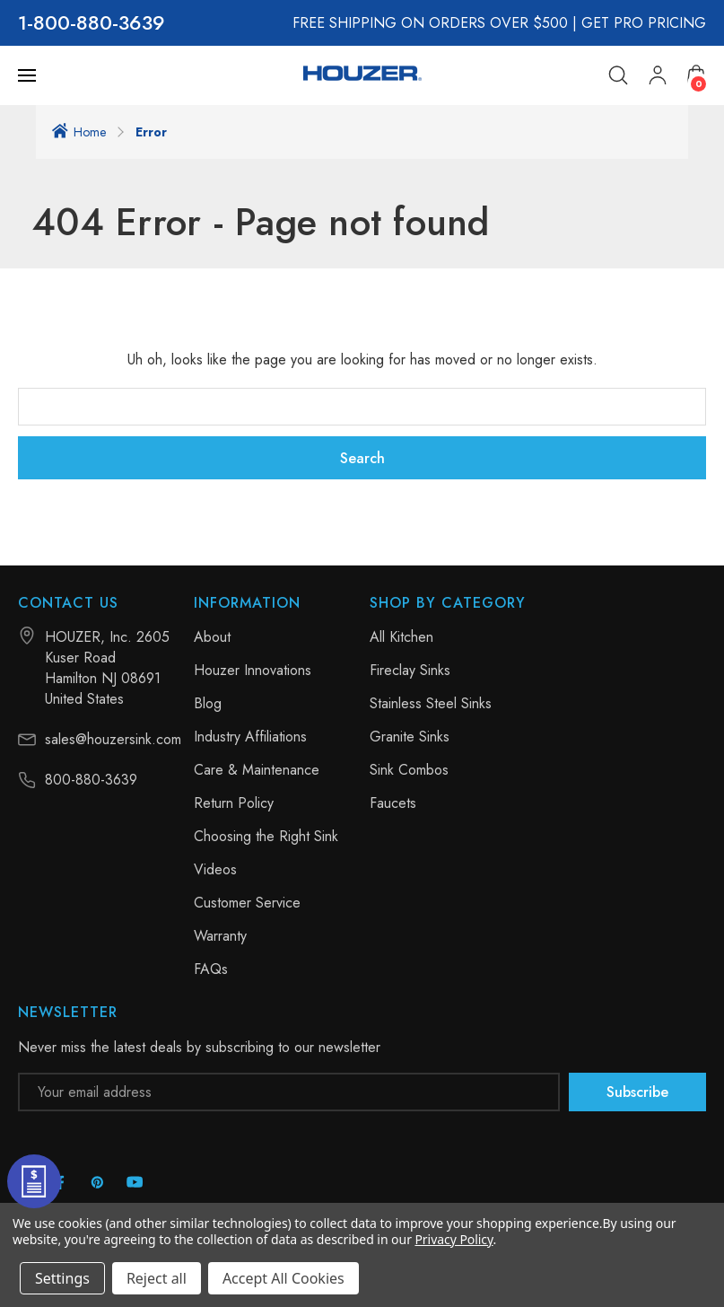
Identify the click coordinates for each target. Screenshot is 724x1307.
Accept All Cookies (283, 1278)
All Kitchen (401, 637)
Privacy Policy (453, 1239)
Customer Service (247, 902)
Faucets (393, 803)
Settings (62, 1278)
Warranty (220, 935)
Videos (215, 869)
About (212, 637)
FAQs (211, 969)
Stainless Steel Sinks (431, 703)
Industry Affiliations (250, 736)
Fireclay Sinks (410, 670)
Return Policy (234, 803)
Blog (208, 703)
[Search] (618, 75)
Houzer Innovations (252, 670)
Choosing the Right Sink (266, 836)
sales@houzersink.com (113, 739)
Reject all (156, 1278)
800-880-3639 (99, 23)
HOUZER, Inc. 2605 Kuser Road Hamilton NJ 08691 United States (107, 668)
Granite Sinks (409, 736)
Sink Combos (409, 769)
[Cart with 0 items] (696, 74)
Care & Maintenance (256, 769)
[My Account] (657, 75)
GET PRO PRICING (643, 23)
